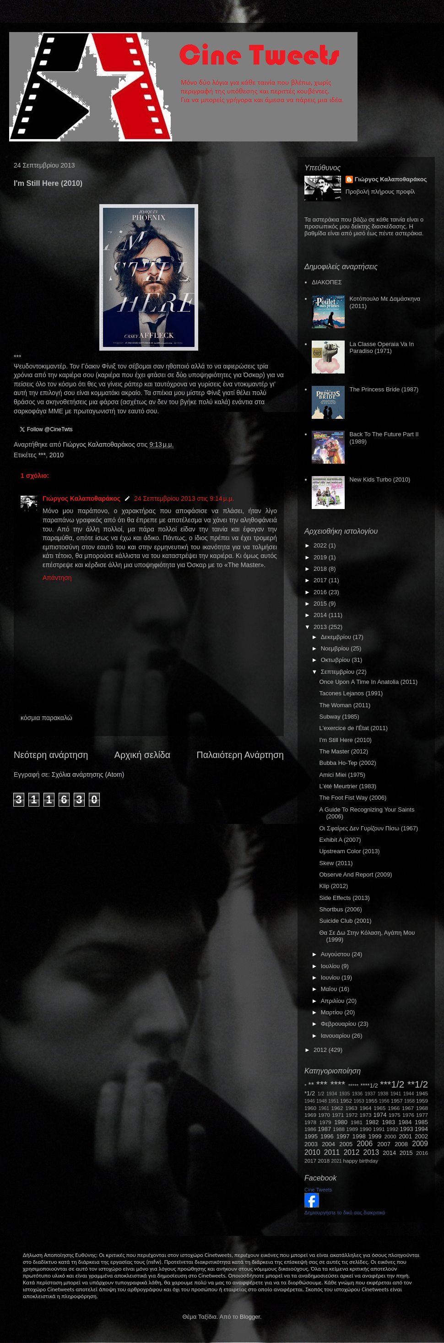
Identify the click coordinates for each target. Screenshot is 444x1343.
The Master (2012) (343, 751)
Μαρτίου (333, 1012)
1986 (310, 1129)
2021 (336, 1161)
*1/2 (309, 1093)
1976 (408, 1115)
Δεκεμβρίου (337, 637)
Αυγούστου (336, 954)
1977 (422, 1115)
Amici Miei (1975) (342, 774)
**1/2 (417, 1084)
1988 (339, 1129)
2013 (321, 626)
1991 (379, 1129)
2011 (332, 1152)
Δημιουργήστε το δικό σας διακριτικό (344, 1212)
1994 (421, 1129)
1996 (327, 1136)
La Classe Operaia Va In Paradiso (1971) (381, 348)
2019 (321, 557)
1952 (346, 1101)
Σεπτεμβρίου (338, 671)
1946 (309, 1101)
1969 (310, 1115)
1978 (310, 1122)
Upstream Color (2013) (349, 851)
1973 (365, 1115)
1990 (366, 1129)
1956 (384, 1101)
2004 (328, 1144)
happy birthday (361, 1161)
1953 (358, 1101)
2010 (56, 455)
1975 (395, 1115)
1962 (337, 1108)
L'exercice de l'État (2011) (353, 728)
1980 (340, 1122)
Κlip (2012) (333, 886)
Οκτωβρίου (336, 659)
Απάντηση (57, 577)
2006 (365, 1144)
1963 (351, 1108)
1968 (422, 1108)
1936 (357, 1093)
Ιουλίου (331, 966)
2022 (321, 545)
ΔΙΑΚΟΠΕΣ (326, 282)
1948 (321, 1101)
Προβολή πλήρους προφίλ (380, 191)
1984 (405, 1122)
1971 (338, 1115)
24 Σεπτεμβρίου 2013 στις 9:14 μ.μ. (184, 498)
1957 (397, 1101)
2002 (421, 1136)
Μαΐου (330, 989)
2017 (321, 580)
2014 (321, 615)
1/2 (321, 1093)
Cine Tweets (318, 1189)
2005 (345, 1144)
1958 (409, 1101)
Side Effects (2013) (344, 897)
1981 (357, 1122)
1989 (352, 1129)
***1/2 (392, 1084)
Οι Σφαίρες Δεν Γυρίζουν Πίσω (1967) (368, 828)
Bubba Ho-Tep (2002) (347, 762)
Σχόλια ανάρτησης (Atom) (88, 774)
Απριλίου (333, 1000)
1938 (383, 1093)
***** (353, 1085)
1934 (331, 1093)
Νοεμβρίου (336, 648)
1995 (311, 1136)
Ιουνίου (331, 977)
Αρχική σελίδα (142, 755)
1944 (408, 1093)
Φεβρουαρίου (339, 1023)
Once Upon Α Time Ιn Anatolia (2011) (368, 681)
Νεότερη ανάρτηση (51, 755)
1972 (351, 1115)
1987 (324, 1129)
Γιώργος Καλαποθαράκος (99, 444)
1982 (372, 1122)
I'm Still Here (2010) (345, 739)
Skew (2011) (335, 863)
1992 (392, 1129)
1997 (343, 1136)
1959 (422, 1101)
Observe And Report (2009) (355, 874)
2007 (383, 1144)
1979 (325, 1122)
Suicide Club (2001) (345, 920)
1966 (394, 1108)
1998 (359, 1136)
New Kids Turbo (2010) (379, 479)
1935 (344, 1093)
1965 (379, 1108)
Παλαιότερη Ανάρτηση (240, 755)
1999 (375, 1136)
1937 (370, 1093)
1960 (310, 1108)
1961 (324, 1108)
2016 (321, 592)
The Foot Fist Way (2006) (352, 797)
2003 (311, 1144)
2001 (405, 1136)
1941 (395, 1093)
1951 (333, 1101)
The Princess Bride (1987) (383, 389)
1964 (365, 1108)
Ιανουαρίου (336, 1035)
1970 (324, 1115)
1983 (388, 1122)
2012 (321, 1049)
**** (337, 1084)
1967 (408, 1108)
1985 (421, 1122)
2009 (420, 1144)
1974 (379, 1114)
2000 (390, 1136)
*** (42, 455)
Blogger (250, 1316)
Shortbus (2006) (340, 909)
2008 (401, 1144)
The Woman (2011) (344, 705)
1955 (371, 1101)
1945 (422, 1093)
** (311, 1085)
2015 (321, 603)
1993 (406, 1129)
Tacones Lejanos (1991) (351, 693)
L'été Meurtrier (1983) (347, 786)
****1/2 (369, 1085)
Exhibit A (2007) (340, 839)
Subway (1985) (339, 716)
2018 (321, 568)
